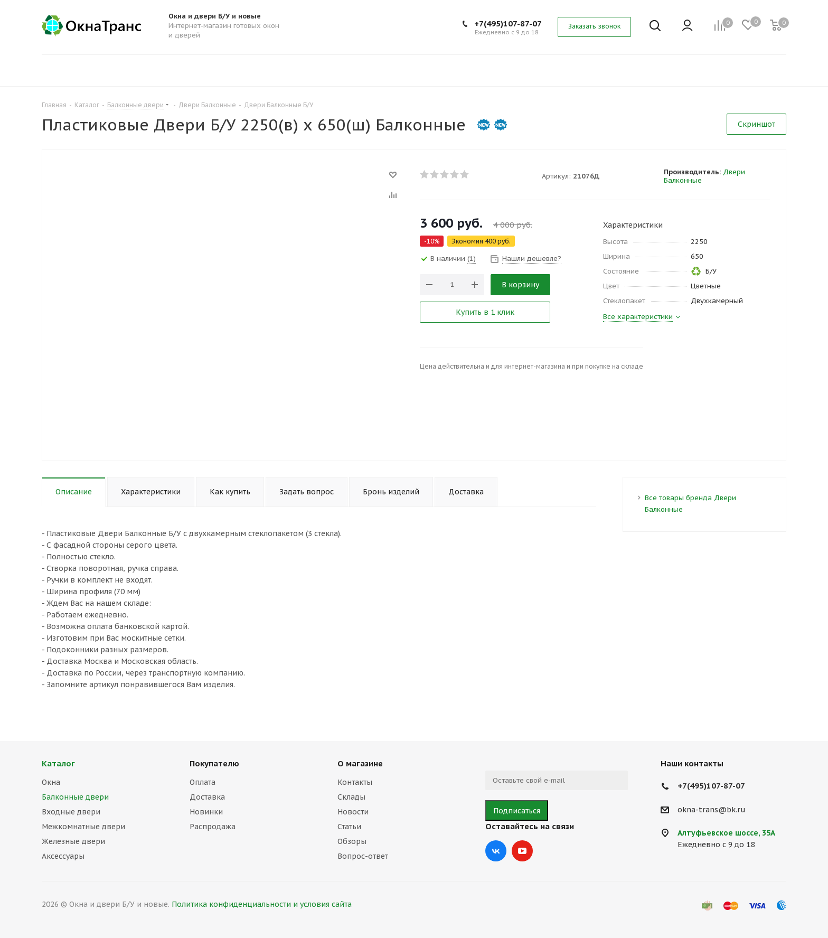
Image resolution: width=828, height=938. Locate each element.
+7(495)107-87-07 (508, 23)
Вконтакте (495, 850)
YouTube (522, 850)
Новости (353, 812)
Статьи (349, 826)
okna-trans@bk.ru (712, 809)
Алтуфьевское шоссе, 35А (726, 833)
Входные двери (71, 812)
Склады (351, 797)
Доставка (207, 797)
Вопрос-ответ (362, 856)
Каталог (58, 763)
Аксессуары (63, 856)
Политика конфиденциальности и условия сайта (262, 904)
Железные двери (73, 841)
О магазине (360, 763)
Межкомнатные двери (83, 826)
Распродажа (213, 826)
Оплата (202, 782)
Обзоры (351, 841)
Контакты (354, 782)
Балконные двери (75, 797)
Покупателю (214, 763)
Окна (51, 782)
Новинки (206, 812)
